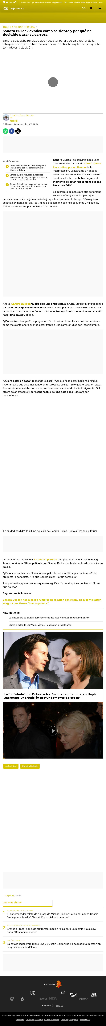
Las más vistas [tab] (12, 902)
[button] (91, 8)
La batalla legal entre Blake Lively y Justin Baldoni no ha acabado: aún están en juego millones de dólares (54, 945)
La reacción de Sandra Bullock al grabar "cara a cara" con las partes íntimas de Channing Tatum (26, 168)
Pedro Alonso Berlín (43, 2)
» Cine (18, 896)
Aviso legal (20, 1020)
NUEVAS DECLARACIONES (20, 910)
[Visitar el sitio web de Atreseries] (63, 993)
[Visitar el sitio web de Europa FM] (84, 999)
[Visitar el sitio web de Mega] (53, 998)
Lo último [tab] (61, 902)
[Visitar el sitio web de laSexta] (22, 999)
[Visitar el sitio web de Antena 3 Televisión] (12, 999)
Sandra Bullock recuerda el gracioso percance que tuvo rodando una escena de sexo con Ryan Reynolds (26, 177)
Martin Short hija (27, 2)
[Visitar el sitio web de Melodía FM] (94, 995)
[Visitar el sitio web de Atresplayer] (48, 1005)
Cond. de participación (69, 1020)
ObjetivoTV (10, 896)
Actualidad (10, 766)
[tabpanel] (53, 929)
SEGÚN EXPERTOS (16, 940)
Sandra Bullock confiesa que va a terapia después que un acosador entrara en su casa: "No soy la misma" (26, 186)
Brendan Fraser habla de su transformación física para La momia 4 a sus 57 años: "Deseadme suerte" (51, 930)
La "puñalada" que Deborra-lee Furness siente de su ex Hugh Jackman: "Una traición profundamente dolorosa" (50, 696)
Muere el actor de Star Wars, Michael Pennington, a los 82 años (40, 625)
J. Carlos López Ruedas (22, 115)
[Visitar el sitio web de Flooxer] (60, 1006)
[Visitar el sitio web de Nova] (43, 999)
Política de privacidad (34, 1020)
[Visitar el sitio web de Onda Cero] (73, 995)
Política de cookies (51, 1020)
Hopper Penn (57, 2)
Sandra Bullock (30, 766)
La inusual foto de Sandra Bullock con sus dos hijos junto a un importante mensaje (49, 618)
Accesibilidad (85, 1020)
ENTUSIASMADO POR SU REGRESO (24, 925)
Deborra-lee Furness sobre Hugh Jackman (80, 2)
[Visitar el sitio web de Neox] (32, 993)
